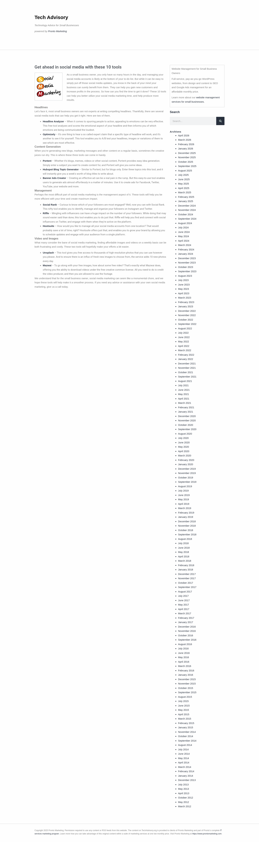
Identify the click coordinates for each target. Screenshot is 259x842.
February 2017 (186, 617)
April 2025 (183, 188)
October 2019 (185, 477)
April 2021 (183, 398)
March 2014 (184, 767)
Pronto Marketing (57, 31)
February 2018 (186, 565)
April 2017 (183, 609)
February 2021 (186, 407)
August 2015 (185, 696)
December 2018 (187, 521)
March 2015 (184, 718)
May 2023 (183, 288)
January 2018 (185, 569)
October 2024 (185, 214)
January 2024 (185, 253)
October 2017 (185, 582)
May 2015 (183, 709)
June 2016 (184, 653)
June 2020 (184, 442)
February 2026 (186, 144)
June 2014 (184, 753)
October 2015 (185, 688)
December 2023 (187, 258)
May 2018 (183, 552)
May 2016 (183, 657)
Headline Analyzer (53, 121)
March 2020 (184, 455)
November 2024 (187, 210)
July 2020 (183, 438)
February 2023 (186, 302)
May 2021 (183, 394)
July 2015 (183, 701)
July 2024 (183, 227)
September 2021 (187, 376)
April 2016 (183, 661)
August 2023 (185, 275)
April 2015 (183, 714)
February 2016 (186, 670)
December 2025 (187, 153)
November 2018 (187, 525)
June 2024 (184, 232)
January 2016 (185, 674)
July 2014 (183, 749)
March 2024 (184, 245)
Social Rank (50, 204)
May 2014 (183, 758)
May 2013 (183, 788)
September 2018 (187, 534)
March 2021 (184, 402)
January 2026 (185, 148)
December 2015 (187, 679)
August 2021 (185, 381)
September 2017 (187, 587)
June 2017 (184, 600)
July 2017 (183, 595)
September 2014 (187, 740)
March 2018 (184, 560)
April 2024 (183, 240)
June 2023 (184, 284)
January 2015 (185, 727)
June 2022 (184, 337)
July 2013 (183, 784)
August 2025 (185, 170)
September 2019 (187, 481)
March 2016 (184, 666)
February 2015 (186, 723)
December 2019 (187, 468)
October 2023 (185, 267)
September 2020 (187, 429)
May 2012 (183, 802)
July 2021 (183, 385)
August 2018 (185, 539)
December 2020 (187, 416)
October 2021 (185, 372)
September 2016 (187, 639)
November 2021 (187, 367)
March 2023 (184, 297)
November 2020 (187, 420)
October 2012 (185, 797)
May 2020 (183, 446)
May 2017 (183, 604)
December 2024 (187, 205)
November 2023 (187, 262)
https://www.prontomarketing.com (207, 834)
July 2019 (183, 490)
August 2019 (185, 486)
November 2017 (187, 578)
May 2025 (183, 183)
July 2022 (183, 332)
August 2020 (185, 433)
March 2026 (184, 139)
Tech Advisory (51, 17)
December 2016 (187, 626)
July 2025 (183, 174)
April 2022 (183, 346)
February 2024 (186, 249)
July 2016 (183, 648)
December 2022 (187, 310)
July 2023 (183, 280)
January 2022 (185, 359)
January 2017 (185, 622)
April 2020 (183, 451)
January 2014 (185, 775)
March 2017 (184, 613)
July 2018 (183, 543)
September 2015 (187, 692)
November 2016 (187, 631)
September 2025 (187, 166)
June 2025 (184, 179)
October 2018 (185, 530)
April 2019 (183, 503)
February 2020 (186, 460)
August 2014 (185, 745)
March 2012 (184, 806)
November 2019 (187, 473)
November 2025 (187, 157)
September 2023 (187, 271)
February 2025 (186, 196)
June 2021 (184, 389)
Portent (47, 160)
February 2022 (186, 354)
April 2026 (183, 135)
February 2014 (186, 771)
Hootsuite (48, 226)
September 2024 (187, 218)
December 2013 (187, 780)
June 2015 (184, 705)
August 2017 (185, 591)
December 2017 (187, 574)
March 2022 (184, 350)
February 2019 (186, 512)
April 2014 (183, 762)
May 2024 (183, 236)
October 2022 (185, 319)
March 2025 (184, 192)
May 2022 (183, 341)
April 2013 (183, 793)
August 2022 (185, 328)
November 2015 (187, 683)
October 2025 (185, 161)
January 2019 (185, 516)
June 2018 (184, 547)
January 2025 (185, 201)
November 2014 (187, 731)
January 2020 (185, 464)
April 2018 (183, 556)
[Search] (220, 121)
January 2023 (185, 306)
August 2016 (185, 644)
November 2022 (187, 315)
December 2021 (187, 363)
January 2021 (185, 411)
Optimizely (49, 134)
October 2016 (185, 635)
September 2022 (187, 324)
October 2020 (185, 424)
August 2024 (185, 223)
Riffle (46, 213)
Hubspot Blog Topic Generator (61, 169)
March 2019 (184, 508)
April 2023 (183, 293)
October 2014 (185, 736)
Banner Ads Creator (54, 178)
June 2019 (184, 495)
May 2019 (183, 499)
